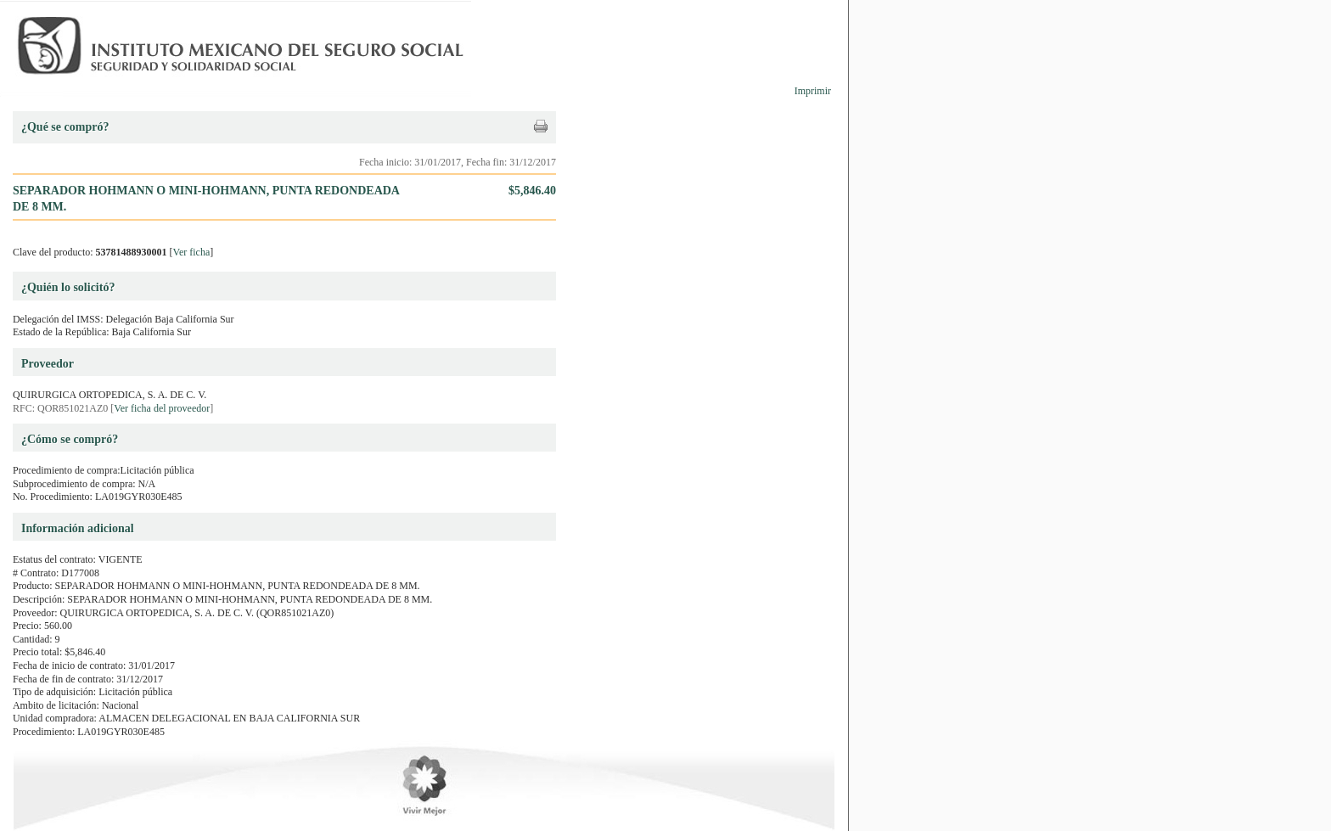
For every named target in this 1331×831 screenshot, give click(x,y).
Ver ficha (192, 252)
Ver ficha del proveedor (162, 408)
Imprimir (813, 91)
